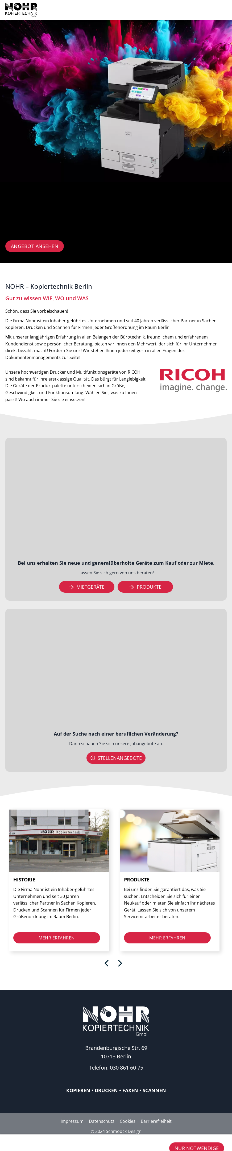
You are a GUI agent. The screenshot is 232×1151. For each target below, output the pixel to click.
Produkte (145, 587)
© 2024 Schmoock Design (116, 1131)
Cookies (127, 1121)
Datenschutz (101, 1121)
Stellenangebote (116, 758)
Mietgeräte (87, 587)
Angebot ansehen (35, 246)
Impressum (72, 1121)
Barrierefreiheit (156, 1121)
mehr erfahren (57, 938)
